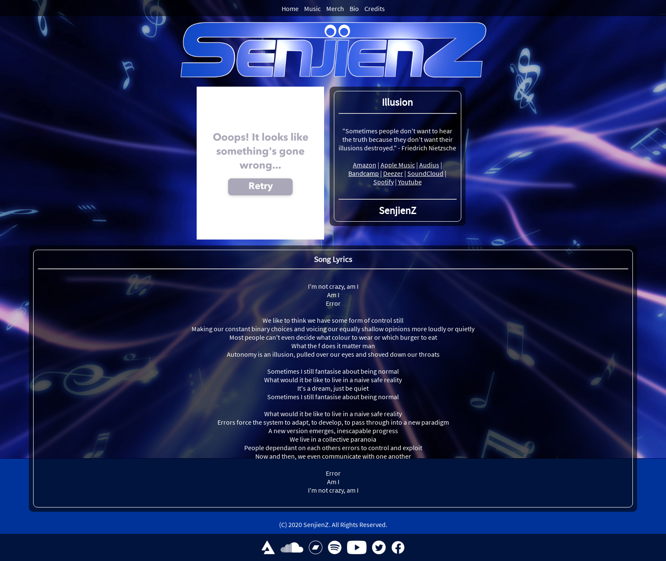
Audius (429, 165)
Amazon (364, 165)
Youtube (410, 182)
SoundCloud (425, 173)
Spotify (383, 182)
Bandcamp (363, 173)
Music (312, 8)
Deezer (393, 173)
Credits (374, 8)
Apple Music (398, 165)
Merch (335, 8)
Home (290, 8)
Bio (354, 8)
